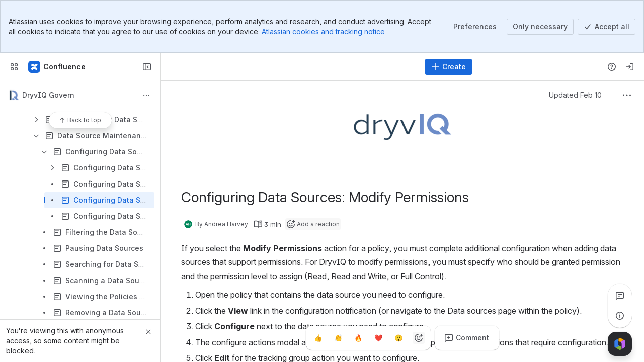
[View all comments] (620, 296)
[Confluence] (57, 67)
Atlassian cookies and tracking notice (323, 31)
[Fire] (358, 338)
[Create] (448, 67)
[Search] (294, 67)
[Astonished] (398, 338)
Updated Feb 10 (575, 94)
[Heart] (378, 338)
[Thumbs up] (318, 338)
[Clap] (338, 338)
